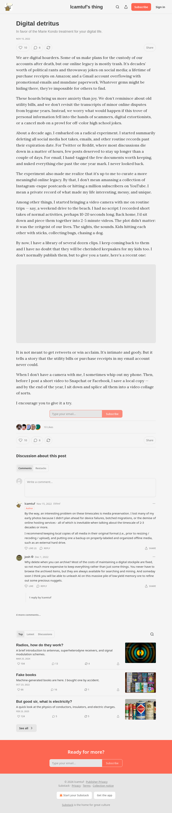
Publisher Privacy (97, 782)
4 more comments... (28, 614)
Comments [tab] (25, 468)
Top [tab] (20, 634)
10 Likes (48, 427)
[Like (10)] (23, 47)
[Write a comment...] (90, 487)
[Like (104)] (21, 663)
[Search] (117, 7)
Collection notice (103, 785)
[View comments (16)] (54, 689)
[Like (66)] (20, 689)
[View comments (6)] (37, 47)
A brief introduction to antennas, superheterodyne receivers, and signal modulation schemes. (64, 652)
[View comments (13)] (55, 663)
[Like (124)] (21, 716)
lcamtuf (30, 503)
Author (29, 508)
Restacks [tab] (41, 468)
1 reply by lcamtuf (40, 597)
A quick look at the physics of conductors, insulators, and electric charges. (65, 707)
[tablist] (32, 468)
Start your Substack (74, 795)
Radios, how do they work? (39, 645)
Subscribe (141, 7)
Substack (67, 805)
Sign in (160, 7)
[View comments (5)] (54, 716)
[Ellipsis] (154, 503)
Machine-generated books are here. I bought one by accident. (57, 680)
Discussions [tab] (45, 634)
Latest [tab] (30, 634)
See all (26, 728)
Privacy (76, 785)
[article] (86, 654)
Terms (87, 785)
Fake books (26, 675)
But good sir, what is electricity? (44, 701)
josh (27, 557)
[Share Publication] (126, 7)
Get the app (104, 795)
